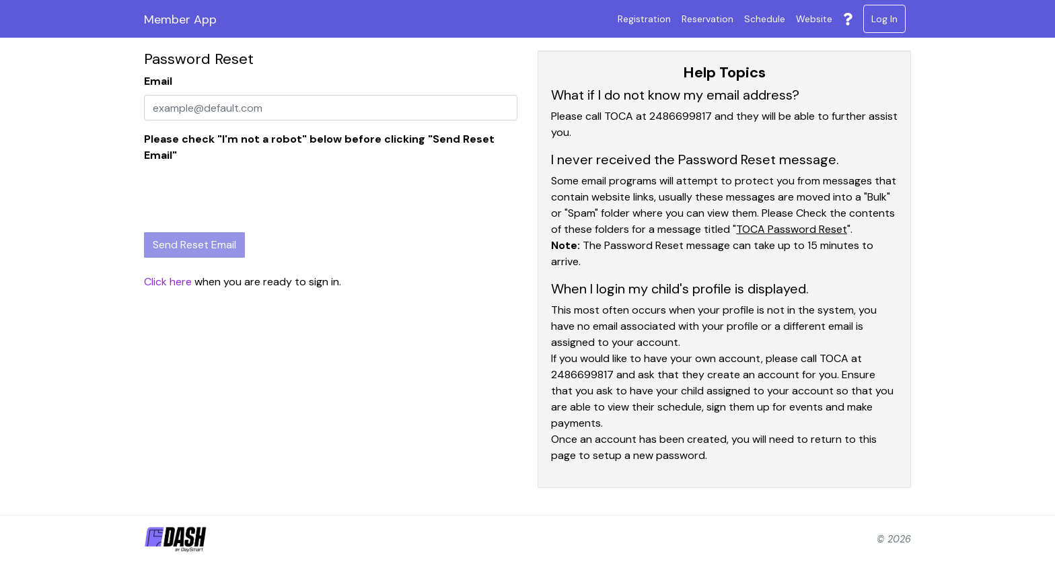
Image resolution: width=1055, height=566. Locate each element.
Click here (168, 282)
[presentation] (246, 195)
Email (158, 81)
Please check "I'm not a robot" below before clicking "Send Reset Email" (319, 147)
